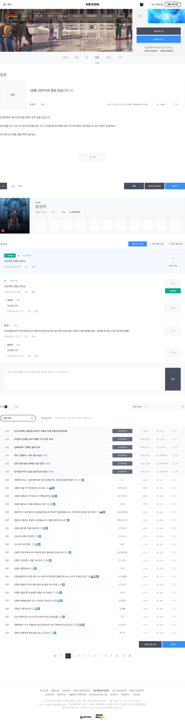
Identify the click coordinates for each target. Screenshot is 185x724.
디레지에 (27, 255)
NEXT (124, 655)
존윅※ (7, 325)
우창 (122, 568)
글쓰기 (175, 186)
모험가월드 (63, 16)
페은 (122, 544)
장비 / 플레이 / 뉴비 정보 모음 (27, 455)
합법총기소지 (122, 520)
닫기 (140, 16)
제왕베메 (122, 600)
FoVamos (122, 536)
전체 (65, 57)
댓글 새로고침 (175, 243)
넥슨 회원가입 (157, 4)
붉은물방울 (122, 552)
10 (117, 655)
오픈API (114, 694)
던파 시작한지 (28, 536)
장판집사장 (122, 487)
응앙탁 (33, 104)
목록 (134, 186)
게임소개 (38, 16)
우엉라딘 (122, 624)
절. (122, 479)
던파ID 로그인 (159, 39)
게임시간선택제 (136, 690)
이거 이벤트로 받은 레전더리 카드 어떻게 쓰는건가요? (48, 624)
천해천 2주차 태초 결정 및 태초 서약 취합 (39, 584)
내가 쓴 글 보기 (155, 186)
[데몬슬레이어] (21, 576)
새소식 (26, 16)
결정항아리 (25, 568)
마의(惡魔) (122, 576)
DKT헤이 (122, 528)
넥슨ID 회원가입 (150, 50)
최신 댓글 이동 (157, 243)
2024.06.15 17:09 (12, 266)
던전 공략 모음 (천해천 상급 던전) (29, 463)
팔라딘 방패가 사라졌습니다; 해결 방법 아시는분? (44, 520)
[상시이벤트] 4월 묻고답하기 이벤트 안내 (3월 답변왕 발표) (40, 430)
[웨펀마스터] (20, 479)
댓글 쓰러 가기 (137, 243)
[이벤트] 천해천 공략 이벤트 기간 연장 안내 (33, 439)
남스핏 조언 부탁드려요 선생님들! (43, 616)
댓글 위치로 (173, 265)
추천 (76, 57)
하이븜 (122, 632)
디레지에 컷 (25, 608)
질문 (97, 57)
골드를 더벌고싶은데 (29, 528)
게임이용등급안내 (82, 690)
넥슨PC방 (61, 694)
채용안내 (55, 690)
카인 (18, 300)
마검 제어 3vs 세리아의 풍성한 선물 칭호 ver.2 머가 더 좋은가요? (58, 576)
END (129, 655)
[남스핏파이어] (21, 616)
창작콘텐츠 (92, 16)
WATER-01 (122, 496)
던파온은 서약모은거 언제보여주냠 (36, 495)
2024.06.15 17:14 (15, 311)
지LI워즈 (122, 560)
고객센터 (136, 694)
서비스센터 (107, 16)
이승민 (122, 504)
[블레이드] (19, 511)
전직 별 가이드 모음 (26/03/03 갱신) (31, 471)
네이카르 (122, 584)
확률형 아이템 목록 (77, 694)
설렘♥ (122, 608)
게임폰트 (125, 694)
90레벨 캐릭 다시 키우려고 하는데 (35, 600)
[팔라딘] (18, 520)
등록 (173, 379)
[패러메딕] (19, 624)
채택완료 (173, 291)
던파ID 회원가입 (166, 50)
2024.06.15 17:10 (12, 336)
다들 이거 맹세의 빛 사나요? (33, 487)
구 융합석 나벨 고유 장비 (31, 560)
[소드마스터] (20, 544)
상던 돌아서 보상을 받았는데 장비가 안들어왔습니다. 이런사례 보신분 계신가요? (60, 511)
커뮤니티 (78, 16)
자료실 (120, 16)
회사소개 (44, 690)
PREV (60, 655)
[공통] (17, 487)
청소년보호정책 (119, 690)
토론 (108, 57)
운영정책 (50, 694)
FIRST (55, 655)
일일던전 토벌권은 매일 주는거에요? (36, 592)
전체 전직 (8, 418)
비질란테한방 (122, 512)
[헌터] (17, 632)
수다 (120, 57)
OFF (14, 407)
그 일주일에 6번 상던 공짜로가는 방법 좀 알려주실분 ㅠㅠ (52, 479)
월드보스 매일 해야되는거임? (33, 504)
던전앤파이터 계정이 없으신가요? (159, 47)
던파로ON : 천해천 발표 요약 (27, 447)
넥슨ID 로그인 (159, 31)
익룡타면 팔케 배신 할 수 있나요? (35, 632)
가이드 (50, 16)
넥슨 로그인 (172, 4)
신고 (13, 186)
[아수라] (18, 536)
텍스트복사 (3, 186)
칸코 (122, 616)
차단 (20, 186)
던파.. (29, 544)
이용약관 (66, 690)
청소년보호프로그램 (98, 694)
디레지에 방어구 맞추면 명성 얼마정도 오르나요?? (42, 552)
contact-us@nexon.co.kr (56, 704)
